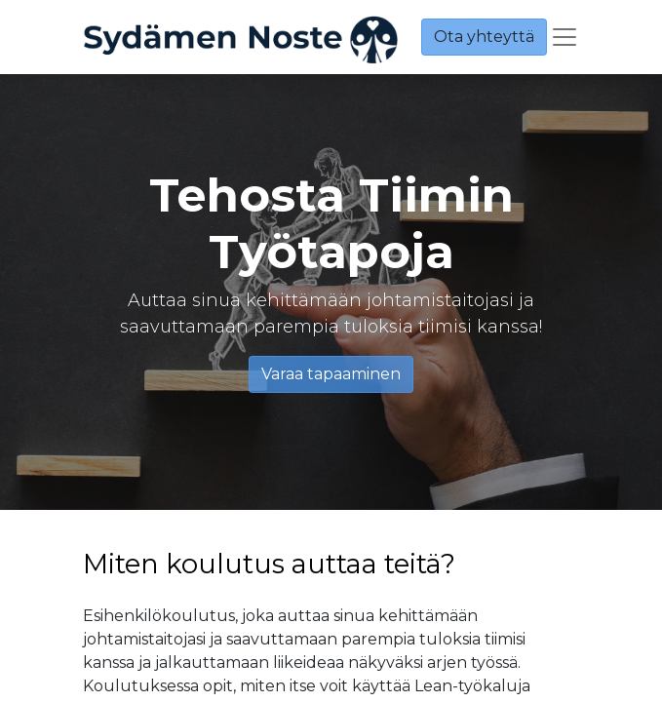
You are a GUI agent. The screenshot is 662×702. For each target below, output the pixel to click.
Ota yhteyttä (484, 36)
